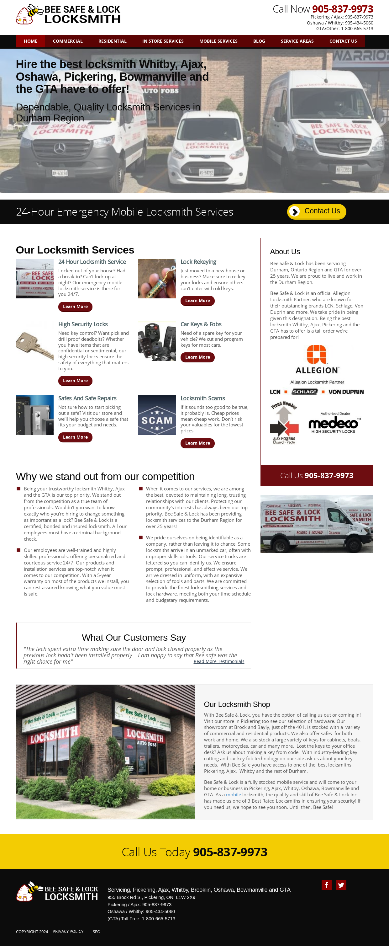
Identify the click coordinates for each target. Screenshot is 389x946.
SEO (96, 931)
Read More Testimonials (219, 661)
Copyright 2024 (32, 931)
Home (30, 41)
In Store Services (163, 41)
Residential (112, 41)
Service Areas (297, 41)
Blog (259, 41)
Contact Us (343, 41)
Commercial (68, 41)
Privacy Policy (68, 931)
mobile (233, 794)
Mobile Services (218, 41)
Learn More (75, 306)
